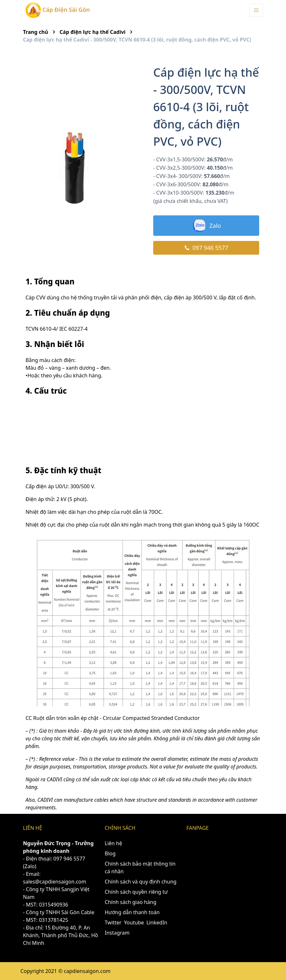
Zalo (206, 225)
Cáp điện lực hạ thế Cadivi (93, 31)
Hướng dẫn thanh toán (132, 912)
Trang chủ (35, 31)
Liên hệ (113, 843)
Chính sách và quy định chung (141, 881)
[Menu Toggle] (256, 10)
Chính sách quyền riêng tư (136, 891)
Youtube (134, 922)
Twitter (113, 922)
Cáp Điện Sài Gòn (58, 10)
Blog (110, 853)
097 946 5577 (206, 247)
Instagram (117, 932)
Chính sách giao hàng (130, 902)
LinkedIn (157, 922)
